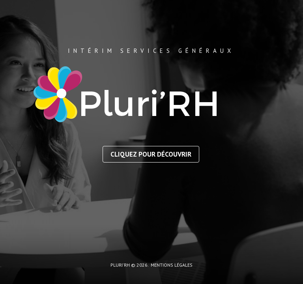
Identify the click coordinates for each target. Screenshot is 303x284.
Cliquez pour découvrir (150, 154)
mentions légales (172, 265)
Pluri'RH (120, 265)
